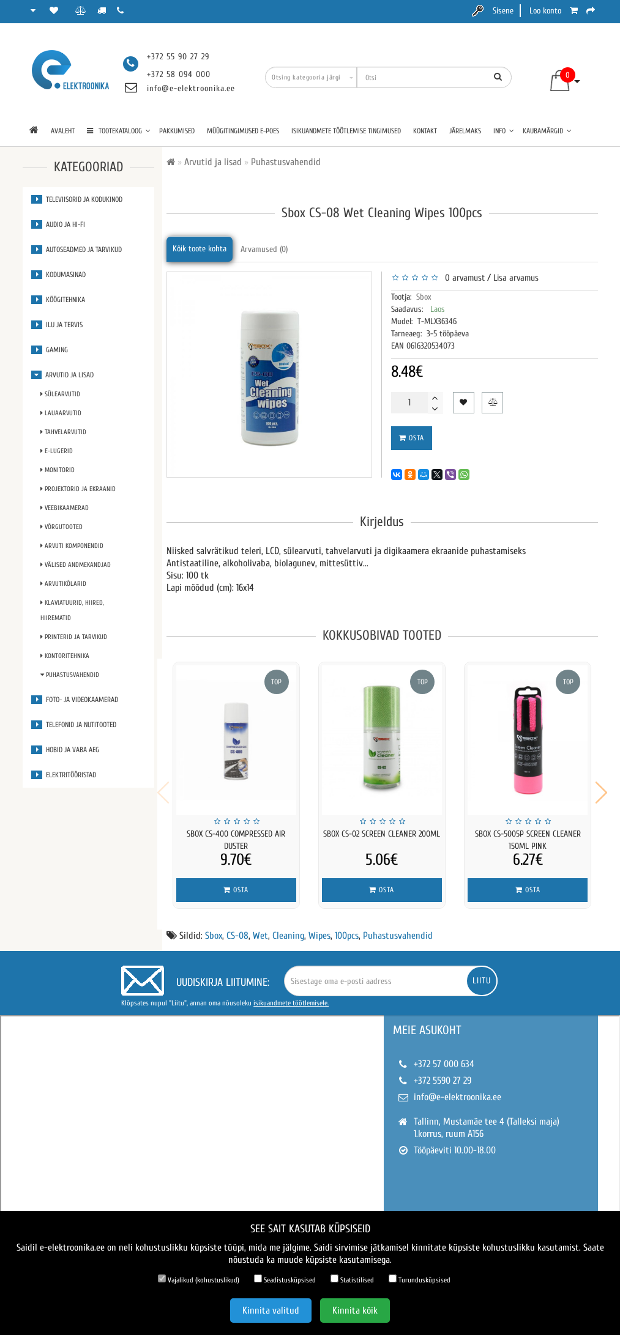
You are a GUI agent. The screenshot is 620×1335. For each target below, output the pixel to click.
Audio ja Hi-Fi (58, 224)
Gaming (49, 350)
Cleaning (288, 927)
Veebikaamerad (64, 508)
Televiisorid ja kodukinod (76, 199)
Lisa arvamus (516, 278)
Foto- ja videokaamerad (74, 699)
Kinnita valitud (270, 1310)
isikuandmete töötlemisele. (291, 995)
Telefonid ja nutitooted (73, 724)
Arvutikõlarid (63, 584)
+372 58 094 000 (179, 74)
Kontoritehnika (64, 656)
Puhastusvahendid (69, 675)
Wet (260, 927)
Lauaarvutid (60, 413)
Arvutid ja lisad (62, 375)
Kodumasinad (58, 274)
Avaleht (63, 131)
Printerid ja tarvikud (73, 637)
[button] (601, 788)
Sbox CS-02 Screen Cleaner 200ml (381, 834)
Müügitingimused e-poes (243, 131)
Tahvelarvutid (63, 432)
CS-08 (237, 927)
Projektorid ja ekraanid (78, 489)
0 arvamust (462, 278)
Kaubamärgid (547, 131)
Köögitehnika (58, 299)
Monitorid (57, 470)
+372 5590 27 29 (442, 1072)
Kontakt (425, 131)
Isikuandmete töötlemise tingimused (346, 131)
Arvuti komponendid (71, 546)
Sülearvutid (60, 394)
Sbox (423, 297)
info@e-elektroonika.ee (191, 88)
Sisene (503, 11)
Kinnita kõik (355, 1310)
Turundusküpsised (419, 1279)
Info (503, 131)
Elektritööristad (63, 775)
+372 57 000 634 (444, 1056)
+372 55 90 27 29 (178, 56)
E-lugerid (56, 451)
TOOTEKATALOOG (119, 131)
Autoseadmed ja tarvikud (76, 249)
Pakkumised (177, 131)
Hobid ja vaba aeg (65, 749)
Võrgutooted (61, 527)
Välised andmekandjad (75, 565)
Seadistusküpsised (285, 1279)
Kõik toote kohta (199, 248)
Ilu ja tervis (57, 324)
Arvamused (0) (264, 249)
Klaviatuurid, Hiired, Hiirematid (72, 610)
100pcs (347, 927)
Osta (411, 438)
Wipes (319, 927)
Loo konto (545, 11)
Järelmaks (465, 131)
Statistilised (352, 1279)
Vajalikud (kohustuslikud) (198, 1279)
